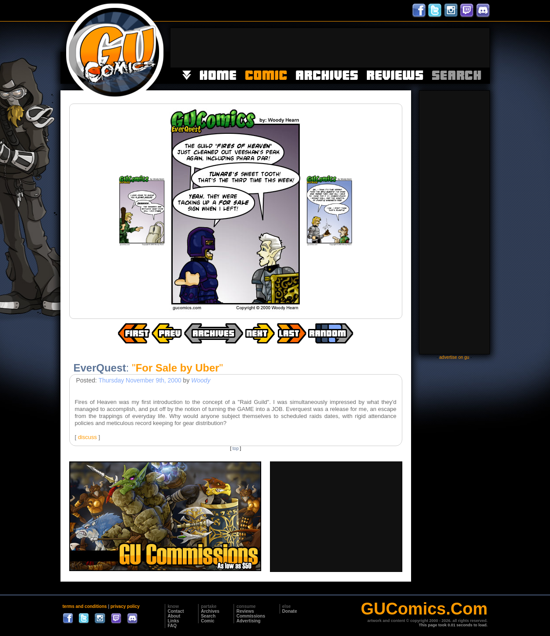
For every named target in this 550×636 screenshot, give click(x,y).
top (236, 448)
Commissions (250, 616)
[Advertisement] (330, 48)
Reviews (245, 611)
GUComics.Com (424, 609)
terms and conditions (85, 606)
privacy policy (125, 606)
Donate (289, 611)
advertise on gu (454, 357)
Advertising (248, 620)
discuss (87, 437)
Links (173, 620)
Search (208, 616)
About (173, 616)
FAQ (172, 625)
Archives (210, 611)
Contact (175, 611)
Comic (207, 620)
